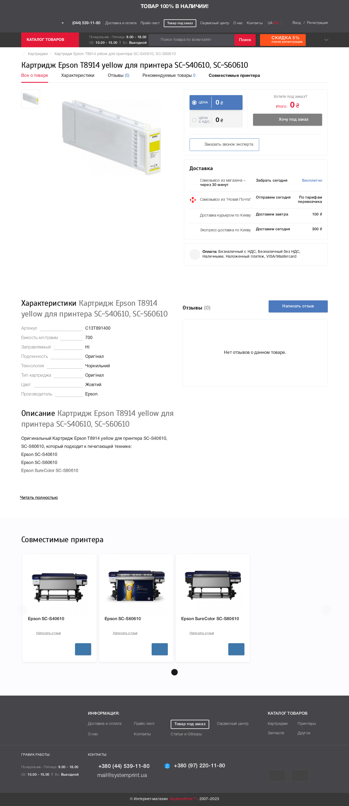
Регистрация (317, 22)
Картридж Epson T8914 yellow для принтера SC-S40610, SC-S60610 (115, 54)
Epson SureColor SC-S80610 (210, 619)
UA (270, 23)
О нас (238, 23)
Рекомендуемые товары (169, 76)
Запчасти (276, 733)
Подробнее (83, 649)
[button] (174, 672)
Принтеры (307, 724)
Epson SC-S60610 (123, 619)
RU (275, 23)
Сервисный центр (214, 23)
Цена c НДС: (204, 120)
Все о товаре (34, 76)
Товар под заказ (180, 23)
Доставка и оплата (121, 23)
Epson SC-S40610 (46, 619)
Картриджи (38, 54)
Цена (203, 102)
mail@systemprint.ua (117, 775)
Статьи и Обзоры (186, 734)
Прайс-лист (150, 23)
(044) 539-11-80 (81, 23)
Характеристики (77, 76)
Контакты (254, 23)
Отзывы (119, 76)
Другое (304, 733)
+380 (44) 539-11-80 (118, 766)
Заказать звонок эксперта (224, 145)
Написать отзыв (298, 306)
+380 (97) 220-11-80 (195, 766)
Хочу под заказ (287, 120)
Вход (297, 22)
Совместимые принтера (234, 76)
